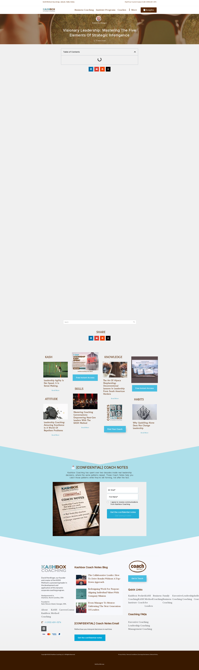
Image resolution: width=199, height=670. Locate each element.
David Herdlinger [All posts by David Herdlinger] (99, 23)
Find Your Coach (130, 2)
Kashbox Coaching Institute (133, 599)
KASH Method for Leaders (149, 601)
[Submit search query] (134, 322)
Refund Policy (154, 654)
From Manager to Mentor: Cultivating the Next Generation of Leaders (104, 606)
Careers (63, 610)
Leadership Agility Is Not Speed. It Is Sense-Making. (54, 383)
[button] (135, 52)
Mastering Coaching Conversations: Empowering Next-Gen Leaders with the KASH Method (85, 417)
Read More (55, 390)
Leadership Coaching (188, 597)
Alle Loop (101, 664)
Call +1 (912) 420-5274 (149, 2)
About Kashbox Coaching (46, 613)
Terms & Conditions (132, 654)
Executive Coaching (177, 597)
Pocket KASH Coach (141, 599)
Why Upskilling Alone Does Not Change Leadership (143, 425)
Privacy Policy (122, 654)
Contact (139, 2)
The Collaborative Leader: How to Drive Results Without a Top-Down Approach (104, 578)
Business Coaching (158, 597)
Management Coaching (140, 629)
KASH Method (55, 611)
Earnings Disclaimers (143, 654)
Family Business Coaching (167, 599)
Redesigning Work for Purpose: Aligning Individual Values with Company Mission (103, 592)
